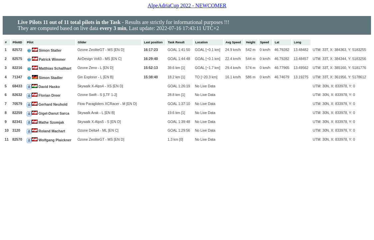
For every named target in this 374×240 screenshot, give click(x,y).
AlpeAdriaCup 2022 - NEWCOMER (187, 5)
